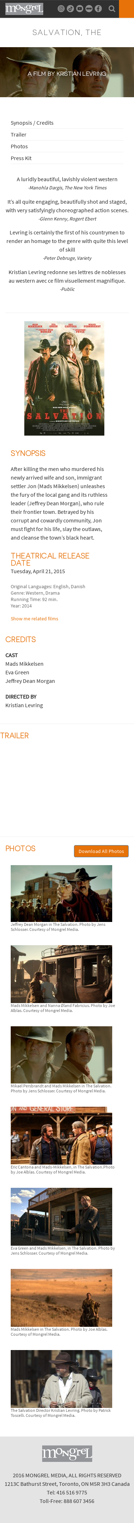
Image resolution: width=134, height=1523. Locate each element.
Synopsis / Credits (32, 122)
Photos (19, 146)
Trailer (18, 134)
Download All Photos (101, 851)
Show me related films (34, 618)
